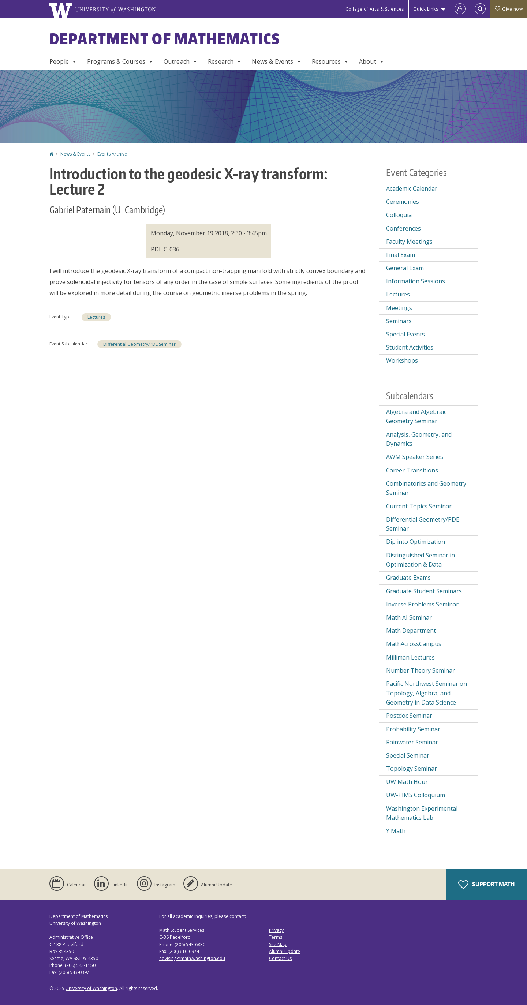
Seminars (399, 321)
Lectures (96, 317)
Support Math (486, 884)
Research (220, 61)
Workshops (402, 360)
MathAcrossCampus (413, 644)
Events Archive (112, 154)
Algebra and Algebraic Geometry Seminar (416, 416)
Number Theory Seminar (420, 670)
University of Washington (91, 988)
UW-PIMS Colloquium (415, 795)
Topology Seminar (411, 769)
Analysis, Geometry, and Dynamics (419, 439)
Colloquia (399, 215)
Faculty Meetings (409, 242)
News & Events (272, 61)
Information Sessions (415, 281)
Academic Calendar (411, 188)
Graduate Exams (408, 578)
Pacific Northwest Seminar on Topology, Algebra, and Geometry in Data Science (426, 693)
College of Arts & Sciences (374, 9)
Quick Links (425, 9)
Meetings (399, 308)
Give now (509, 9)
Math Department (411, 631)
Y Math (395, 831)
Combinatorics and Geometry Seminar (426, 488)
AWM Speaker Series (414, 457)
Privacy (276, 930)
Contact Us (280, 958)
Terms (275, 937)
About (367, 61)
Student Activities (409, 347)
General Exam (405, 268)
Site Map (278, 944)
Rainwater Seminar (412, 742)
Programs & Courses (116, 61)
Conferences (403, 228)
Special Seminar (407, 755)
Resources (326, 61)
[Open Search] (480, 9)
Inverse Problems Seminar (422, 604)
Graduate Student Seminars (424, 591)
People (59, 61)
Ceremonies (402, 202)
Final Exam (400, 255)
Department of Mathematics (164, 38)
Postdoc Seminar (409, 715)
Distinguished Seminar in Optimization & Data (420, 560)
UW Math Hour (407, 782)
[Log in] (460, 9)
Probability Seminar (413, 729)
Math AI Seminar (409, 617)
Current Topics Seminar (419, 506)
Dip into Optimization (415, 542)
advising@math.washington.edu (192, 958)
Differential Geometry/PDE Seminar (139, 344)
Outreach (177, 61)
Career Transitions (412, 470)
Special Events (405, 334)
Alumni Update (284, 951)
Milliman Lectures (410, 657)
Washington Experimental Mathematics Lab (421, 813)
